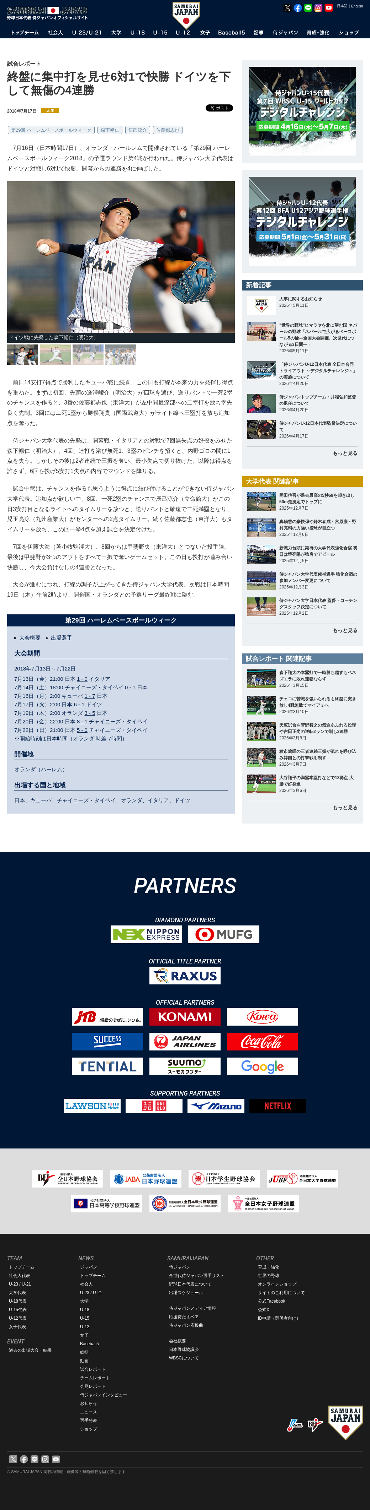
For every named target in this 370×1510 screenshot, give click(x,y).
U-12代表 (18, 1318)
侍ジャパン (179, 1267)
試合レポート (93, 1369)
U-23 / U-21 (20, 1284)
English (357, 6)
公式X (263, 1309)
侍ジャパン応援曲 (186, 1325)
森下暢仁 (110, 130)
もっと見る (345, 453)
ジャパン (88, 1267)
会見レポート (93, 1386)
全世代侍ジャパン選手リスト (196, 1275)
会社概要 (177, 1340)
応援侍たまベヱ (184, 1316)
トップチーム (22, 1267)
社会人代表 (19, 1275)
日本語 (342, 6)
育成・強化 (268, 1267)
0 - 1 (130, 687)
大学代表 (17, 1292)
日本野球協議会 (184, 1349)
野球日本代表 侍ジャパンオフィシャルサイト (49, 13)
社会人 (86, 1284)
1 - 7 (90, 696)
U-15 (84, 1318)
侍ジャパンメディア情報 (192, 1308)
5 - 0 (82, 730)
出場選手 (61, 638)
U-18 (84, 1309)
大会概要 (30, 638)
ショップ (88, 1429)
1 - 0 (82, 679)
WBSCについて (184, 1358)
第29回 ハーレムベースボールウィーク (51, 130)
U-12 (84, 1326)
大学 (84, 1301)
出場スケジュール (186, 1292)
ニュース (88, 1411)
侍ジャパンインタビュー (103, 1394)
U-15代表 (18, 1309)
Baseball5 (89, 1343)
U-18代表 (18, 1301)
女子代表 (17, 1326)
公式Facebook (271, 1301)
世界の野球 (268, 1275)
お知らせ (88, 1403)
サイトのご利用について (281, 1292)
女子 (84, 1335)
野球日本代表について (190, 1284)
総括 (84, 1352)
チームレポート (95, 1377)
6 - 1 (79, 704)
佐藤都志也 (167, 130)
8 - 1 (82, 721)
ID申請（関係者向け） (279, 1318)
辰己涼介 (137, 130)
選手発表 (88, 1420)
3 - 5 (90, 713)
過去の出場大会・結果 (30, 1350)
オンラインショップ (277, 1284)
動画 (84, 1360)
